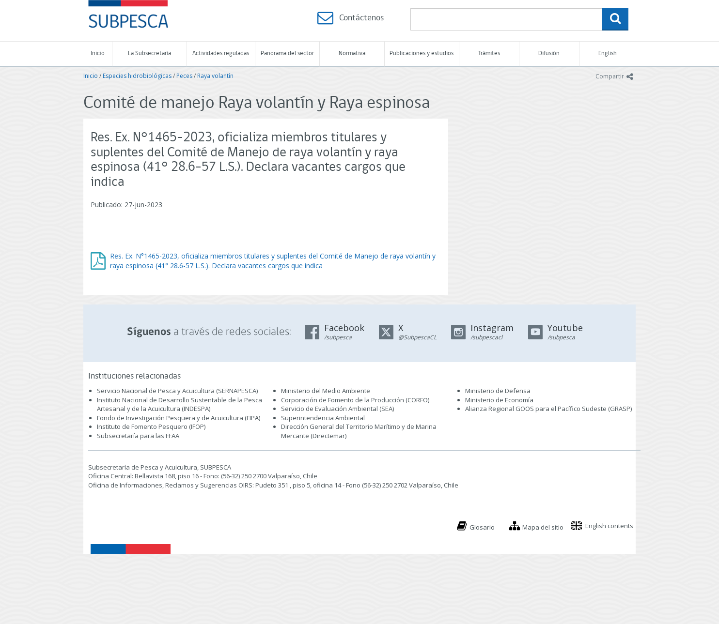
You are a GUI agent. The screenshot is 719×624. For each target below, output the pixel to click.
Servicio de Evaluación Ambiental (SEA (336, 408)
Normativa (352, 53)
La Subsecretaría (149, 53)
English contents (609, 525)
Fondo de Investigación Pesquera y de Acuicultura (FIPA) (178, 417)
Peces (184, 76)
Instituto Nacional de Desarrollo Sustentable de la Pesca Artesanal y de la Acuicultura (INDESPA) (179, 404)
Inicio (98, 53)
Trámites (489, 53)
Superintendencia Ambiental (323, 417)
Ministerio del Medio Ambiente (325, 390)
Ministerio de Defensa (498, 390)
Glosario (482, 527)
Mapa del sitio (542, 527)
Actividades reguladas (220, 53)
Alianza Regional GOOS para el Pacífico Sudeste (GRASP (547, 408)
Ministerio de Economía (499, 400)
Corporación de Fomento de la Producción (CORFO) (355, 400)
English (607, 53)
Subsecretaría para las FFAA (138, 435)
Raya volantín (215, 76)
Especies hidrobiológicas (137, 76)
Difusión (549, 53)
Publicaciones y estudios (421, 53)
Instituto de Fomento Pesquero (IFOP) (151, 426)
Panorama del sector (287, 53)
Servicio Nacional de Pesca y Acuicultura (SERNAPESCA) (177, 390)
